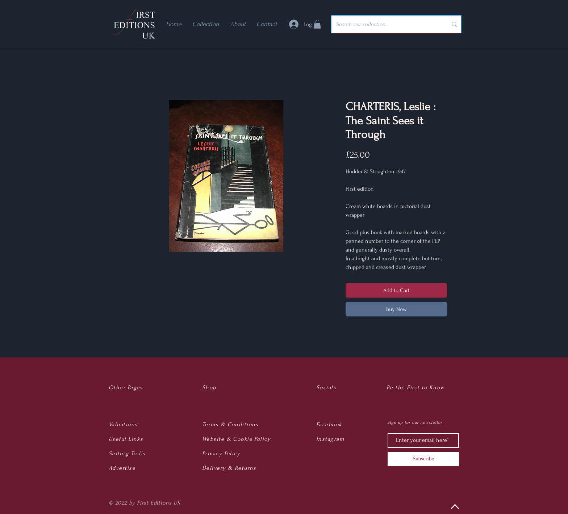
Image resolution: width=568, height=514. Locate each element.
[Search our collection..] (386, 24)
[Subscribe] (423, 459)
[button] (317, 24)
